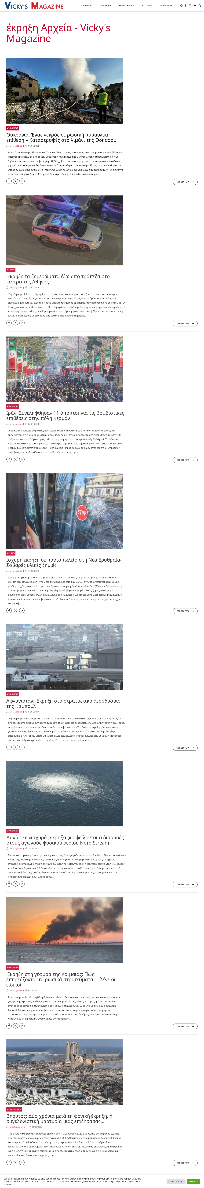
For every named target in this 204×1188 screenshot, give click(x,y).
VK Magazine (15, 146)
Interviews (86, 5)
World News (166, 5)
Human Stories (126, 5)
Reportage (105, 5)
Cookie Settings (176, 1181)
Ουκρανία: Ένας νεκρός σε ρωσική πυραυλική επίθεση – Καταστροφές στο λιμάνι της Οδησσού (61, 137)
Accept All (193, 1181)
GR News (147, 5)
